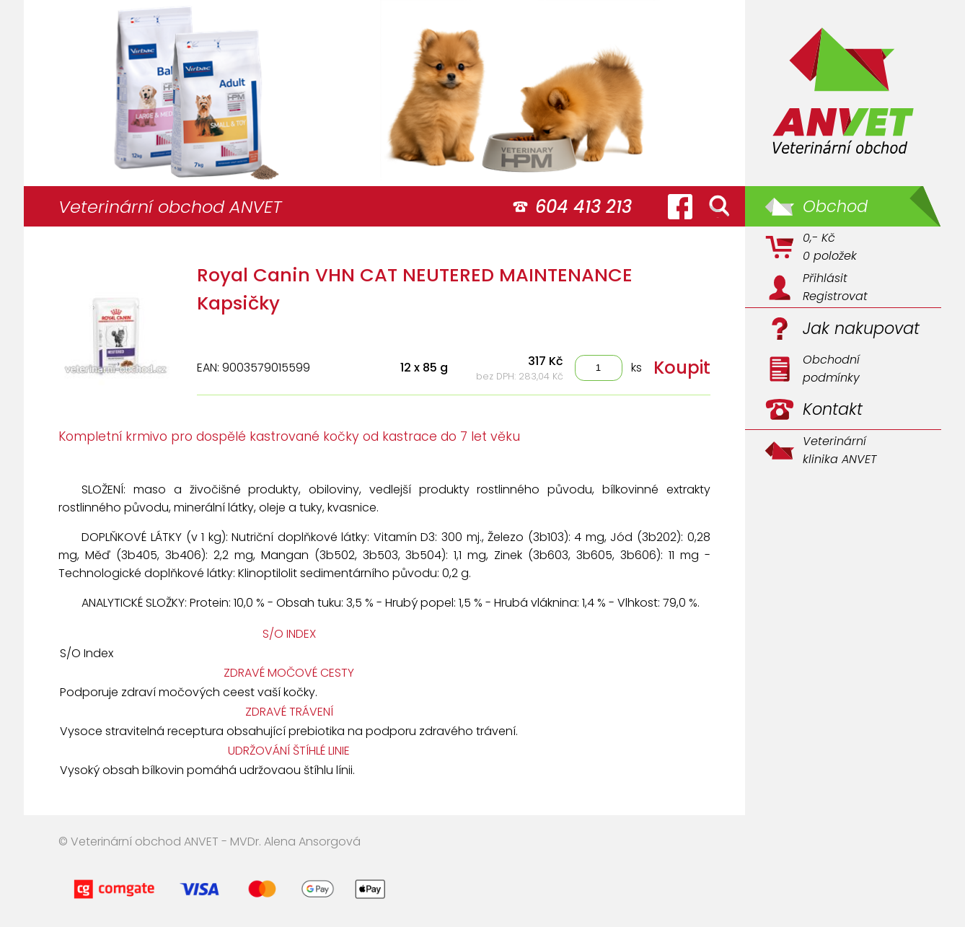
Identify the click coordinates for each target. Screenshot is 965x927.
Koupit (681, 367)
